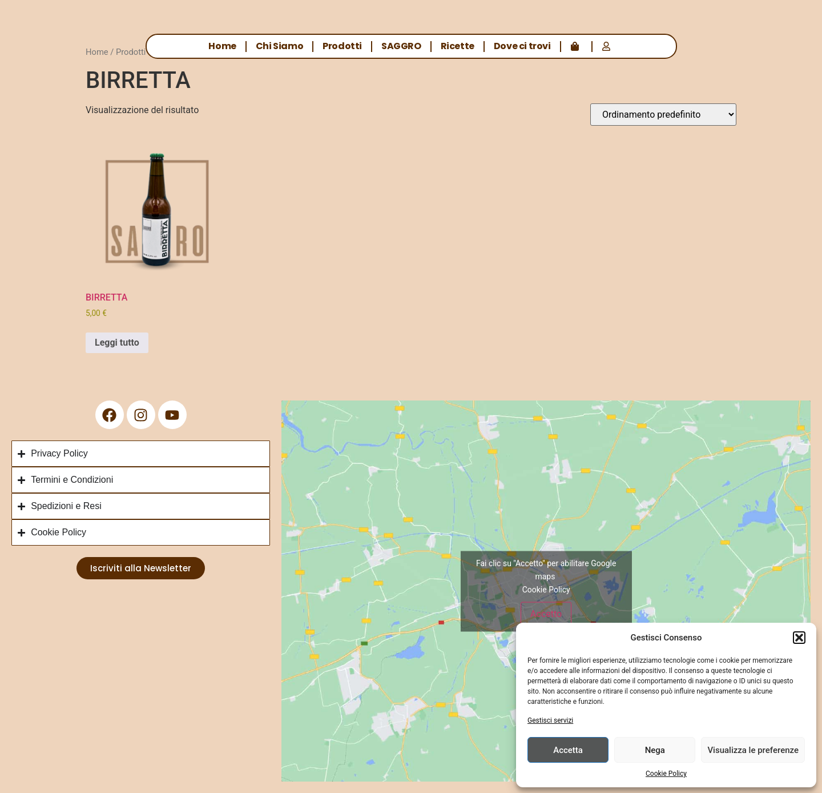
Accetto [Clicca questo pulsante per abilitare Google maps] (546, 613)
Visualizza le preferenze (753, 750)
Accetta (568, 750)
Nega (655, 750)
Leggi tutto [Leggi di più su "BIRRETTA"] (117, 342)
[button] (799, 637)
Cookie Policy (666, 774)
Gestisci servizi (550, 720)
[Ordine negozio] (663, 114)
